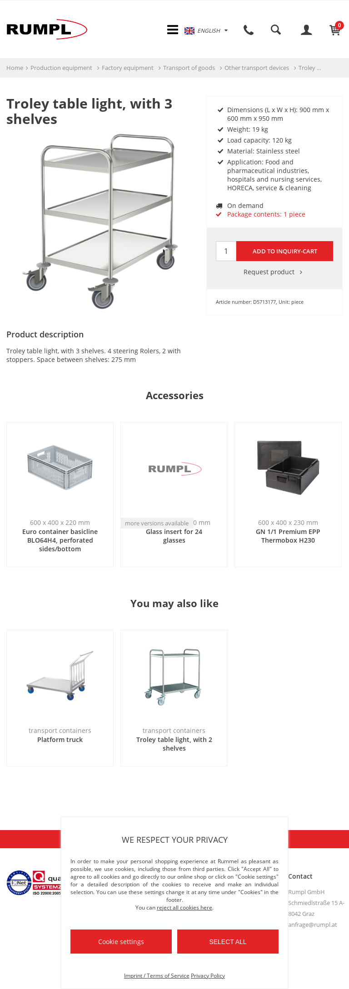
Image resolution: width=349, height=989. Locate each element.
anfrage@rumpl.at (312, 925)
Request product (274, 272)
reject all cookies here (184, 907)
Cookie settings (121, 941)
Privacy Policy (208, 975)
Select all (227, 941)
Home (14, 68)
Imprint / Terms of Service (156, 975)
